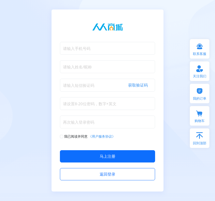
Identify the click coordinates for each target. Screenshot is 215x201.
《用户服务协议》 (101, 136)
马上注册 (107, 156)
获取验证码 (138, 85)
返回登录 (107, 174)
